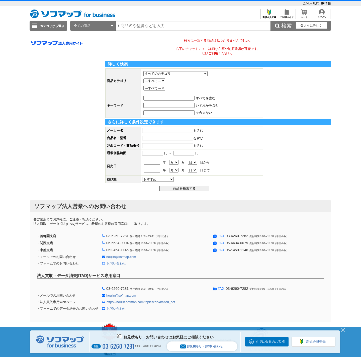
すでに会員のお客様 (270, 341)
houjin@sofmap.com (121, 257)
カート (304, 16)
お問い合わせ (116, 263)
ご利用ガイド (287, 16)
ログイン (322, 16)
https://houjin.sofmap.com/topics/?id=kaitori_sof (141, 302)
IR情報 (326, 3)
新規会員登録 (269, 16)
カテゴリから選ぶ (52, 26)
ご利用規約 (311, 3)
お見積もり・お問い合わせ (201, 346)
